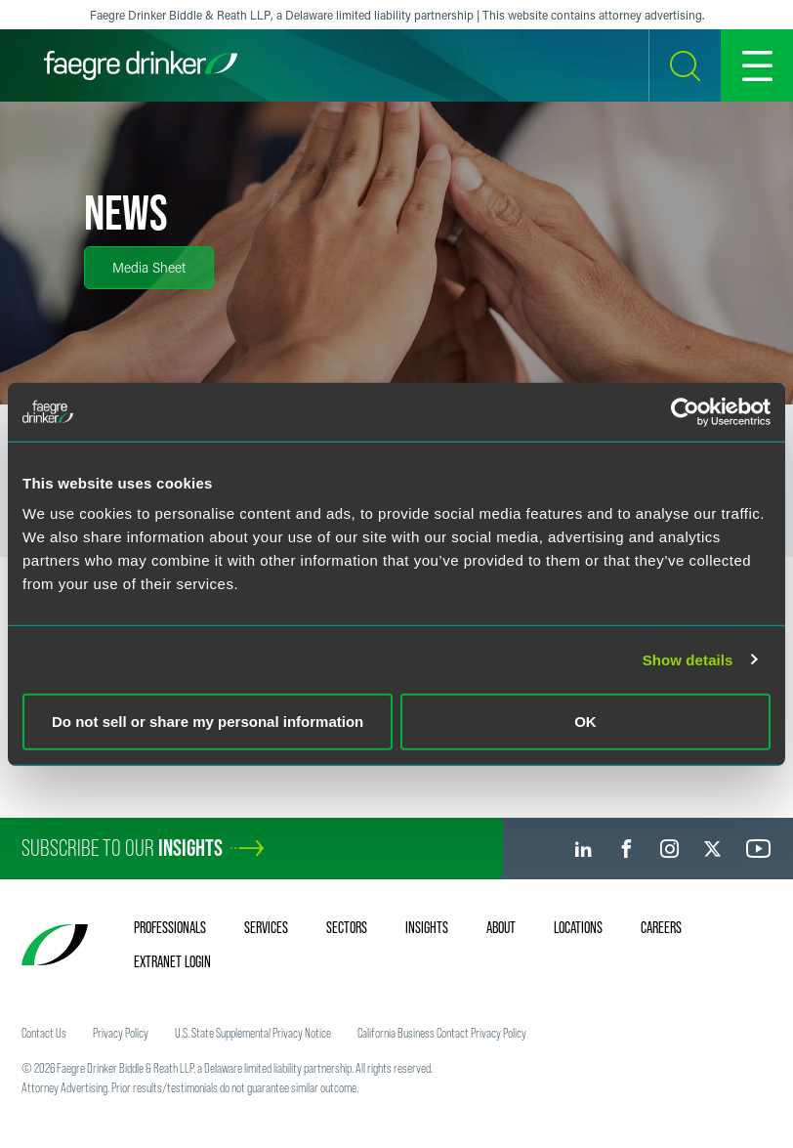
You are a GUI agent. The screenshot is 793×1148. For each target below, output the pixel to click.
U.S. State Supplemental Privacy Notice (253, 1033)
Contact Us (43, 1033)
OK (585, 721)
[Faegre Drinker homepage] (140, 65)
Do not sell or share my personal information (207, 721)
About (501, 927)
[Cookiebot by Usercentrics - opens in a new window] (685, 411)
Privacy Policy (120, 1033)
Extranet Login (172, 961)
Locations (578, 927)
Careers (661, 927)
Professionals (170, 927)
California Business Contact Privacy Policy (441, 1033)
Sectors (346, 927)
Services (266, 927)
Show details (688, 659)
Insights (426, 927)
